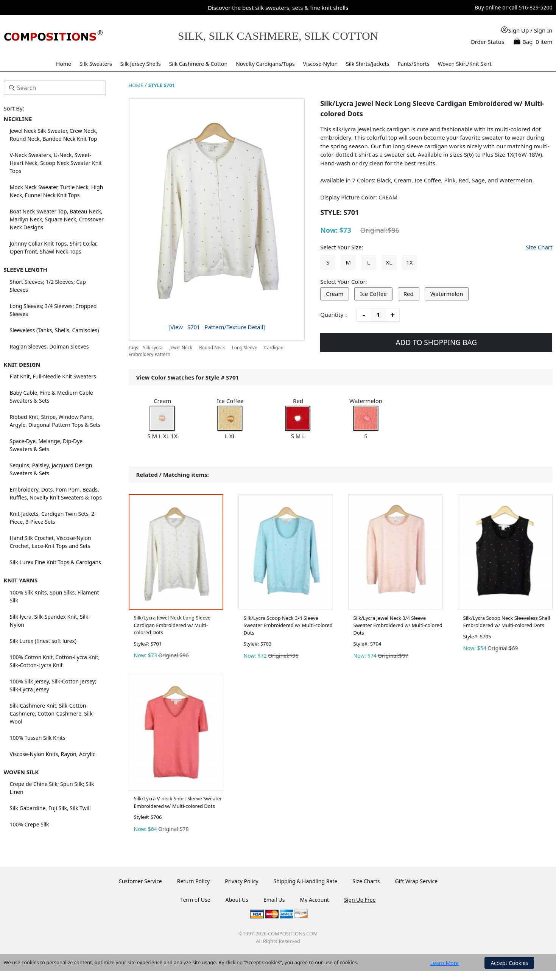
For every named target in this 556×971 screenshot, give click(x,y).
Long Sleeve (244, 347)
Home (63, 63)
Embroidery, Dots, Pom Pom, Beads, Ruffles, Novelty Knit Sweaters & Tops (56, 493)
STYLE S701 (161, 85)
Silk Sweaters (95, 63)
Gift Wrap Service (416, 881)
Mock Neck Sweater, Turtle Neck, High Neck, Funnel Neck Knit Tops (56, 191)
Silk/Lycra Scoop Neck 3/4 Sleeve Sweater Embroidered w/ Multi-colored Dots (288, 625)
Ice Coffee (373, 293)
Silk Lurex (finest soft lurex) (43, 640)
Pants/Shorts (413, 63)
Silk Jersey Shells (140, 63)
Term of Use (195, 899)
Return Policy (193, 881)
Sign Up (518, 30)
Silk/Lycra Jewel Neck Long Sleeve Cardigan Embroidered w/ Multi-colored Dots (172, 625)
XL (389, 262)
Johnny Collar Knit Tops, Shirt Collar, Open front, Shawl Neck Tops (54, 247)
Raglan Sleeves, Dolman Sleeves (49, 346)
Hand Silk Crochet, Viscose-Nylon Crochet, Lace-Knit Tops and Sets (50, 541)
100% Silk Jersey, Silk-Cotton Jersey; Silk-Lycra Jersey (53, 685)
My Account (314, 899)
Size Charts (366, 881)
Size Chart (539, 247)
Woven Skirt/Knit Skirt (465, 63)
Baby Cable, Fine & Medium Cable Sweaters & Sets (51, 396)
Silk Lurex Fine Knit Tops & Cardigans (55, 562)
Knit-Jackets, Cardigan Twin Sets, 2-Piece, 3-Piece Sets (53, 517)
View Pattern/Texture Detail (216, 327)
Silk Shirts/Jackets (367, 63)
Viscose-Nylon (320, 63)
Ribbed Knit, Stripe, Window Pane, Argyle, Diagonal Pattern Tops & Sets (55, 420)
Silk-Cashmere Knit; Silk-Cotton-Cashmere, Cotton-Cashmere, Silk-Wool (52, 713)
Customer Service (140, 881)
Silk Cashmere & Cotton (198, 63)
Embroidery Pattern (150, 354)
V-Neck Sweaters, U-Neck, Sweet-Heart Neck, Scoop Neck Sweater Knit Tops (56, 162)
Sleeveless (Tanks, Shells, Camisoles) (54, 330)
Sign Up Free (359, 899)
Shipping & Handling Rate (306, 881)
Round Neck (212, 347)
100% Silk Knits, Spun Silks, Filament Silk (54, 596)
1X (409, 262)
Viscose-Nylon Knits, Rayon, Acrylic (52, 754)
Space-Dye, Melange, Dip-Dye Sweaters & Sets (46, 445)
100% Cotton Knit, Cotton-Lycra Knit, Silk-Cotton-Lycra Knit (55, 661)
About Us (237, 899)
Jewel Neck (181, 347)
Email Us (274, 899)
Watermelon (446, 293)
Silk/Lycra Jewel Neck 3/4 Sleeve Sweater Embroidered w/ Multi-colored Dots (398, 625)
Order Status (487, 41)
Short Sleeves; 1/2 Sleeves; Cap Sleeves (48, 285)
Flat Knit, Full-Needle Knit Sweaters (53, 376)
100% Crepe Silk (29, 824)
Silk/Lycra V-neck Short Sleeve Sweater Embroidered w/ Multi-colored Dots (178, 802)
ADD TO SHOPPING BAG (436, 342)
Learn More (444, 962)
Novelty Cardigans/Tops (265, 63)
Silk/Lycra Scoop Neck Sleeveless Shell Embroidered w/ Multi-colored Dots (506, 622)
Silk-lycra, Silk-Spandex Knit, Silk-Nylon (50, 620)
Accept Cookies (509, 962)
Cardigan (273, 347)
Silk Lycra (153, 347)
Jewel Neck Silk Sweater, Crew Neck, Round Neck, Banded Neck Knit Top (53, 134)
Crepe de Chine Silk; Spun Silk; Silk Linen (52, 787)
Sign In (543, 30)
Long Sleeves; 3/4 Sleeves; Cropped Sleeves (53, 309)
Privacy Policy (241, 881)
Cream (334, 293)
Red (408, 293)
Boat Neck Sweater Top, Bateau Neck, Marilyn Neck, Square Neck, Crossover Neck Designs (57, 219)
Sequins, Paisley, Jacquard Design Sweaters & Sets (51, 469)
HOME (136, 85)
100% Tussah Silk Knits (37, 737)
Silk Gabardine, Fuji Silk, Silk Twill (50, 808)
